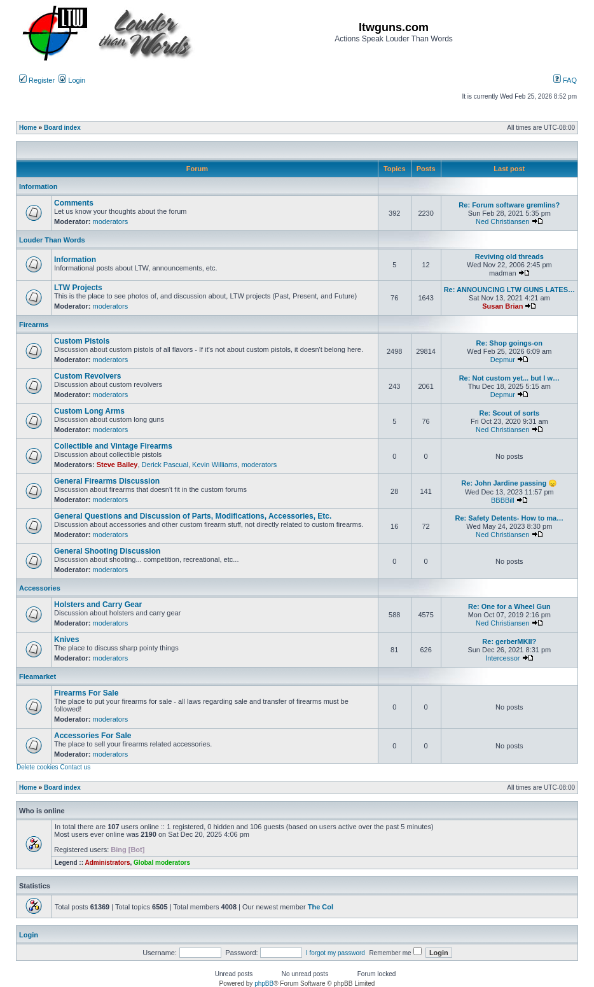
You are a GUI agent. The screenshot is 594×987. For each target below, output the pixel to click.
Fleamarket (37, 676)
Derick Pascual (165, 464)
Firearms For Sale (86, 693)
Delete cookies (38, 767)
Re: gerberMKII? (509, 641)
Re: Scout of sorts (509, 413)
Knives (66, 639)
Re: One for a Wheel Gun (509, 606)
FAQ (565, 80)
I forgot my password (335, 952)
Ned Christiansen (502, 221)
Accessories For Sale (92, 735)
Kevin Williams (215, 464)
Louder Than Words (52, 240)
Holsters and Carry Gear (98, 604)
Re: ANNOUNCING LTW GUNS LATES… (509, 289)
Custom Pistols (81, 341)
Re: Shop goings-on (509, 343)
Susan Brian (502, 306)
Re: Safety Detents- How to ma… (509, 518)
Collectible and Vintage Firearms (113, 446)
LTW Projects (78, 287)
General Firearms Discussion (107, 481)
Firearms (33, 324)
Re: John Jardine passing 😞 (509, 483)
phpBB (263, 983)
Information (38, 186)
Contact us (75, 767)
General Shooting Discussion (107, 551)
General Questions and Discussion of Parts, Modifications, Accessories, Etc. (192, 516)
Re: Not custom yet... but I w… (509, 378)
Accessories (39, 588)
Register (37, 80)
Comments (73, 203)
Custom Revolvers (87, 376)
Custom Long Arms (89, 411)
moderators (110, 221)
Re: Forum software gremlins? (509, 205)
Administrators (107, 862)
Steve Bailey (117, 464)
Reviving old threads (509, 256)
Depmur (502, 359)
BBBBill (503, 500)
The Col (320, 907)
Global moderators (162, 862)
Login (72, 80)
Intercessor (502, 658)
